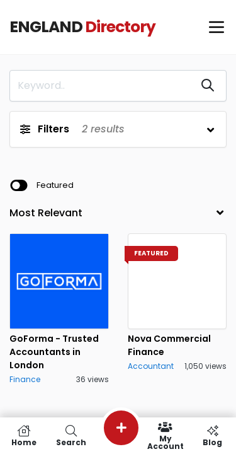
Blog (212, 435)
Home (23, 435)
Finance (24, 379)
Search (70, 435)
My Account (165, 435)
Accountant (151, 366)
